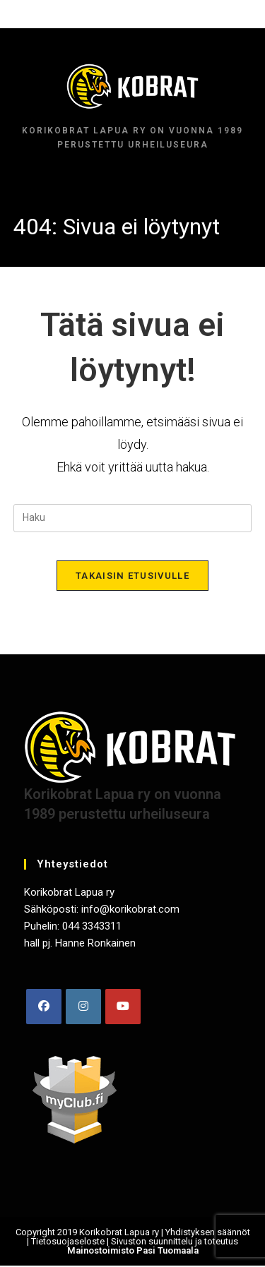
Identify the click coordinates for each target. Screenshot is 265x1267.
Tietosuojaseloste (68, 1241)
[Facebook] (43, 1006)
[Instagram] (83, 1006)
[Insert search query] (132, 518)
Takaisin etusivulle (132, 575)
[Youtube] (123, 1006)
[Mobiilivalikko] (132, 14)
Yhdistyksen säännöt (207, 1232)
